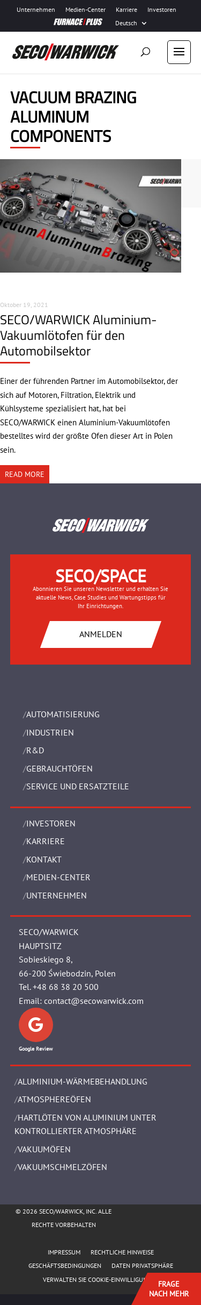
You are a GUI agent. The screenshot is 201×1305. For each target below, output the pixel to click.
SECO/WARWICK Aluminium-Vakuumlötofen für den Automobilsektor (78, 335)
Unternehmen (36, 9)
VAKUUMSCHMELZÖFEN (62, 1166)
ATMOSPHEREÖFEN (54, 1099)
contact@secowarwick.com (94, 1000)
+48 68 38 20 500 (66, 986)
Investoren (161, 9)
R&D (35, 750)
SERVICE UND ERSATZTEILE (77, 786)
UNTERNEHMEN (56, 895)
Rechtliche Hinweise (122, 1252)
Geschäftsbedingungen (64, 1265)
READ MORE (24, 474)
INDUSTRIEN (50, 732)
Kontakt (44, 859)
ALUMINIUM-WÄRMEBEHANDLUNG (82, 1081)
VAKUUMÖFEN (44, 1149)
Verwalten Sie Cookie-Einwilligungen (101, 1279)
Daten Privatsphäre (142, 1265)
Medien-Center (85, 9)
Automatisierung (63, 714)
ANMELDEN (100, 634)
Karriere (126, 9)
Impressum (64, 1252)
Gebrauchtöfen (59, 768)
